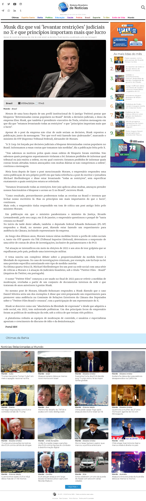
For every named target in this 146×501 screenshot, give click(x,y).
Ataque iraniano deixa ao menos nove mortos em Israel (52, 377)
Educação (60, 18)
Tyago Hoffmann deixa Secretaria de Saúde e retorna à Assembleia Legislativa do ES (135, 88)
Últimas (15, 18)
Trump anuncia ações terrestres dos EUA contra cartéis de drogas (16, 444)
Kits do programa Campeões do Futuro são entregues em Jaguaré (134, 124)
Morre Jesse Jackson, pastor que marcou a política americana (90, 444)
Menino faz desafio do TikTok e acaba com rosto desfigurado (52, 411)
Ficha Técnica (73, 498)
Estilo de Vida (118, 18)
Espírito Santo (28, 18)
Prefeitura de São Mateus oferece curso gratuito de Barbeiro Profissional (134, 115)
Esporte (96, 18)
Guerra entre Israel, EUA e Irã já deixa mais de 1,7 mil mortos (15, 478)
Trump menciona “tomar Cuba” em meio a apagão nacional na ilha (17, 377)
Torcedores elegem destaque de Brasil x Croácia (133, 97)
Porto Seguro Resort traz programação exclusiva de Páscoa (134, 133)
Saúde (70, 18)
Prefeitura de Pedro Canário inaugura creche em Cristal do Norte (135, 106)
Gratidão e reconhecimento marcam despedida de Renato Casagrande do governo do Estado (135, 78)
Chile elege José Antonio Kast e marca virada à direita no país (126, 444)
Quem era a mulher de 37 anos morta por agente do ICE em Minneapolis (126, 412)
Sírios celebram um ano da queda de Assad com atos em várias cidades (90, 479)
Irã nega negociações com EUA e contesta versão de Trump (16, 411)
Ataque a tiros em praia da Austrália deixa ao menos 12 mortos (128, 478)
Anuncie (55, 498)
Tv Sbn (106, 18)
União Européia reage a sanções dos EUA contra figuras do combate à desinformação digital (54, 445)
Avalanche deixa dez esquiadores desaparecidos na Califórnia (127, 377)
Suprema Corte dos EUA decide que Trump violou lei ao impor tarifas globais (89, 378)
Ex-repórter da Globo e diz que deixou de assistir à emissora (135, 68)
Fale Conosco (63, 498)
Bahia (40, 18)
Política (49, 18)
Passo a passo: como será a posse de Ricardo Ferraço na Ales (134, 60)
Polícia (79, 18)
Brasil (87, 18)
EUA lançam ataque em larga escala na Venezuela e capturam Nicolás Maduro (53, 479)
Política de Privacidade (86, 498)
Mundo (131, 18)
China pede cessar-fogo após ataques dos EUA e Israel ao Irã (89, 411)
